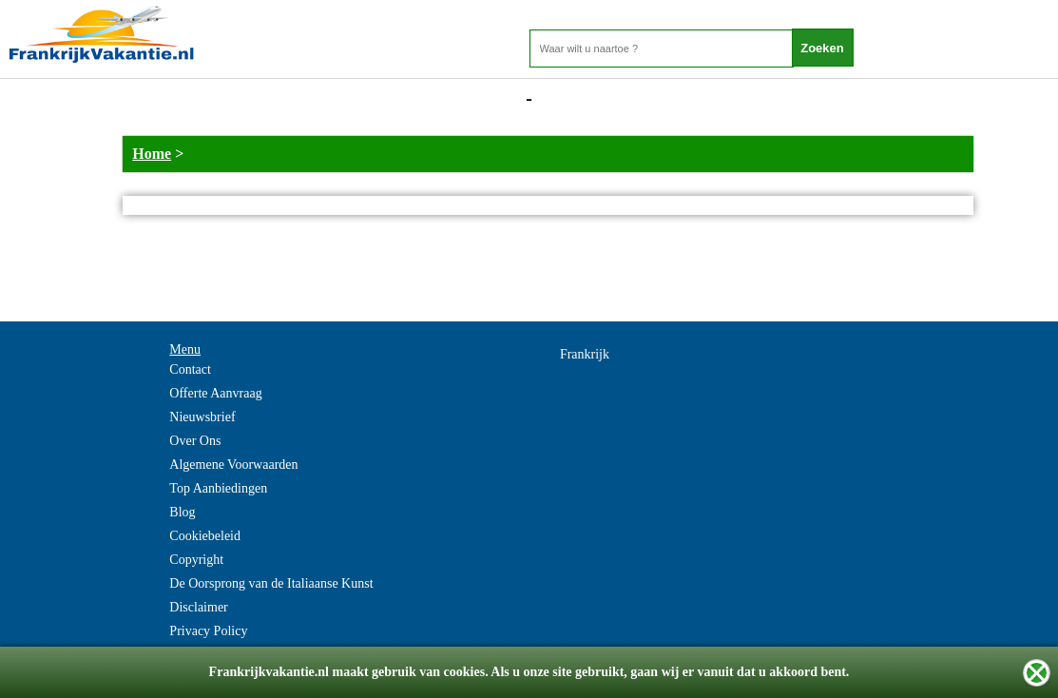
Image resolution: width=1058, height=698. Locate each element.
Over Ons (195, 441)
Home (151, 153)
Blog (182, 512)
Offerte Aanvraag (215, 393)
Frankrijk (584, 354)
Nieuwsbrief (202, 417)
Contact (190, 369)
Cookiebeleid (204, 536)
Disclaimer (198, 607)
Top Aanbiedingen (218, 488)
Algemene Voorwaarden (233, 464)
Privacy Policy (208, 631)
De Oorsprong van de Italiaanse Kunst (271, 583)
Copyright (196, 560)
